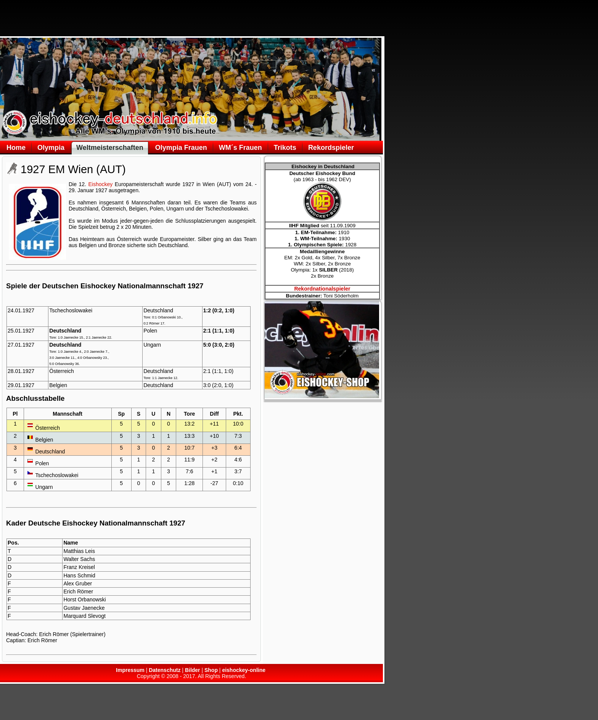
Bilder (192, 670)
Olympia (50, 147)
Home (16, 147)
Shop (211, 670)
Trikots (285, 147)
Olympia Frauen (181, 147)
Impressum (130, 670)
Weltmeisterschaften (109, 147)
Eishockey (100, 184)
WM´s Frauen (240, 147)
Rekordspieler (331, 147)
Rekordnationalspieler (322, 289)
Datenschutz (164, 670)
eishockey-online (243, 670)
